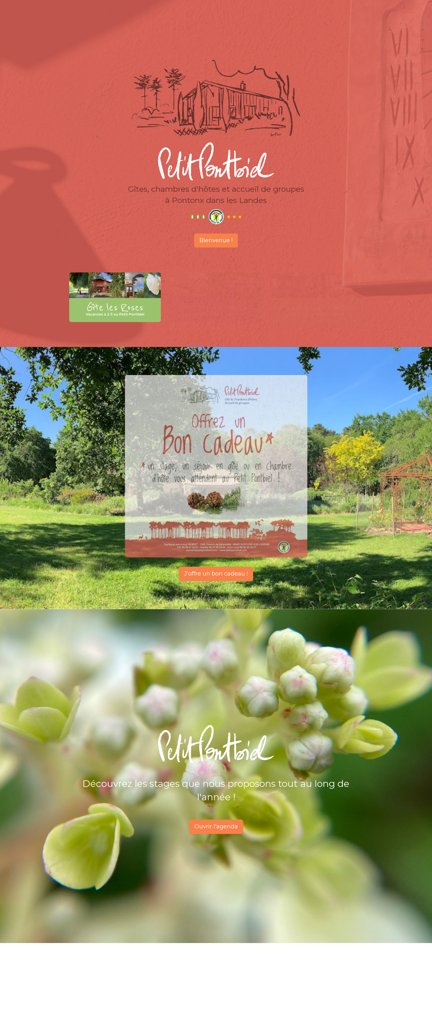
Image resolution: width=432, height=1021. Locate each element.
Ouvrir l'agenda (216, 826)
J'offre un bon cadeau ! (216, 573)
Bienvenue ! (216, 240)
